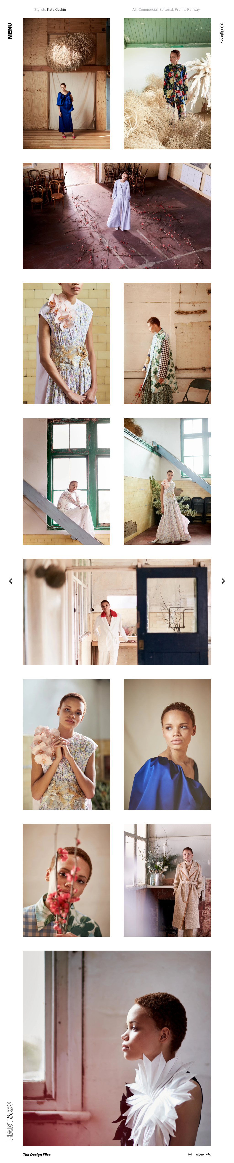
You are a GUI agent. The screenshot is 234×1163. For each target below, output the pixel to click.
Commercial (148, 9)
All (134, 9)
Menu (10, 31)
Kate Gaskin (56, 9)
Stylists (40, 9)
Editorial (166, 9)
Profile (180, 9)
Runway (193, 9)
